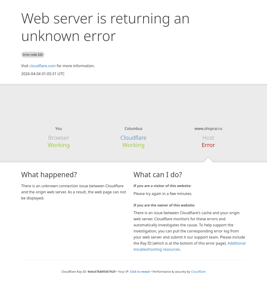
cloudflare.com (42, 65)
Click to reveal (140, 271)
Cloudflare (133, 137)
